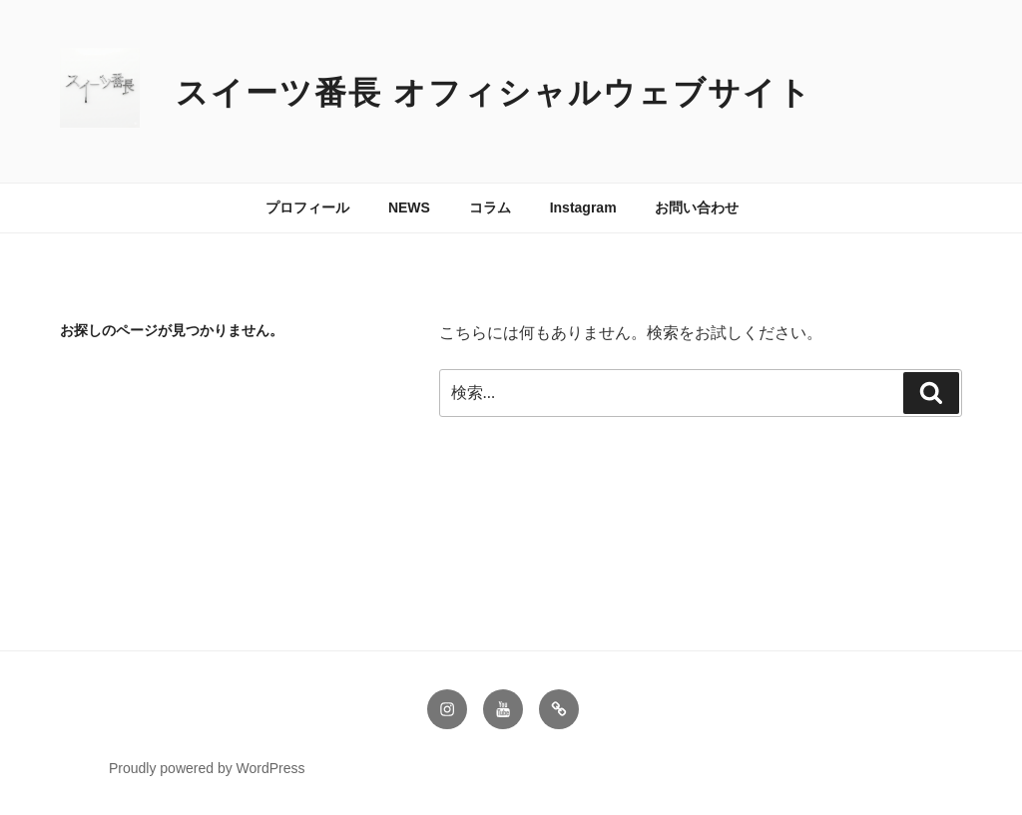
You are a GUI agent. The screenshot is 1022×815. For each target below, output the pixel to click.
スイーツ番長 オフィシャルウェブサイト (494, 93)
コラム (490, 207)
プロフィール (307, 207)
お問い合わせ (697, 207)
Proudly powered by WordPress (207, 768)
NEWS (409, 207)
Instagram (583, 207)
